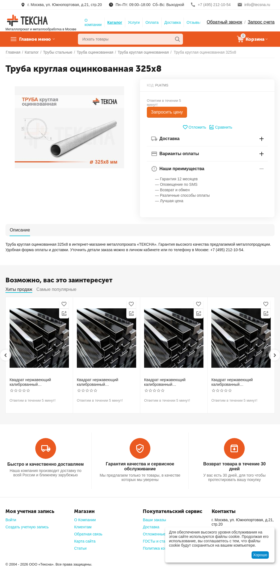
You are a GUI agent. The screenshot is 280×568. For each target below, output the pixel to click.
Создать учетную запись (27, 527)
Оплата (152, 22)
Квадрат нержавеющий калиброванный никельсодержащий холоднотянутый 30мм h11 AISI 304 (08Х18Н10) (37, 382)
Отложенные (154, 534)
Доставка (172, 22)
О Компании (85, 520)
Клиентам (82, 527)
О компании (92, 22)
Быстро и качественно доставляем (45, 464)
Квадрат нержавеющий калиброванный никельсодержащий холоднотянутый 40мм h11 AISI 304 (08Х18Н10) (171, 382)
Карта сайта (84, 541)
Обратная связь (88, 534)
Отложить (194, 127)
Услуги (134, 22)
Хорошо (260, 555)
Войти (10, 520)
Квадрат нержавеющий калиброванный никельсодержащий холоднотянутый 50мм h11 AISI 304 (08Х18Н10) (239, 382)
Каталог (114, 22)
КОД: (150, 85)
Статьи (80, 548)
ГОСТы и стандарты (160, 541)
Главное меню (36, 39)
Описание (20, 229)
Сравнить (220, 127)
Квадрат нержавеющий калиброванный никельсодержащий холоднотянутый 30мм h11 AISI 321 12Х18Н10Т (104, 382)
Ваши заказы (154, 520)
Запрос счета (261, 22)
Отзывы (193, 22)
